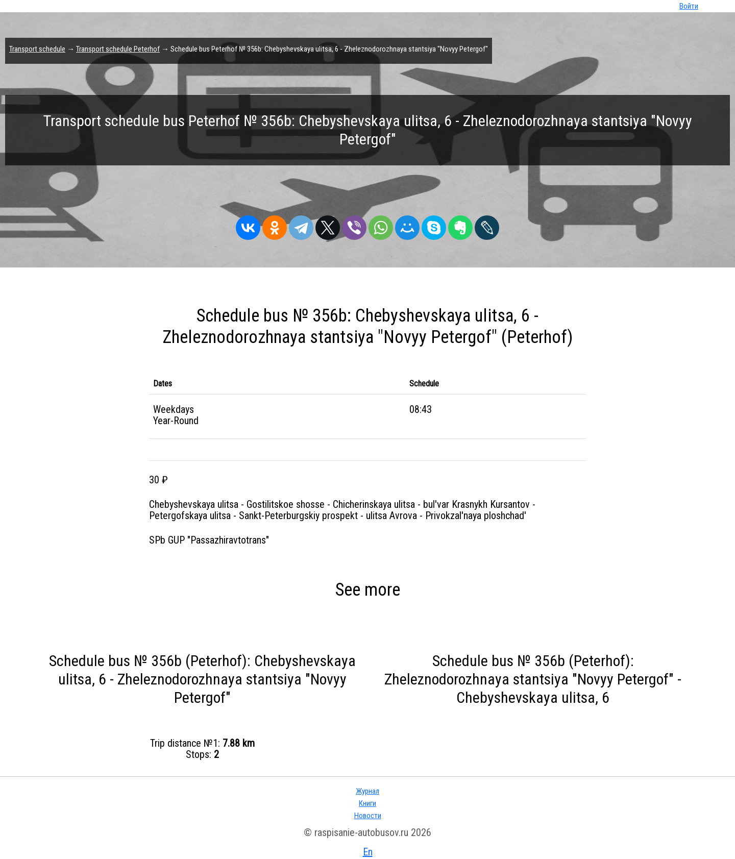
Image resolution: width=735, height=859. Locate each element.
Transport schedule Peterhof (118, 49)
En (368, 852)
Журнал (367, 791)
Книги (367, 803)
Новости (367, 815)
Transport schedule (37, 49)
